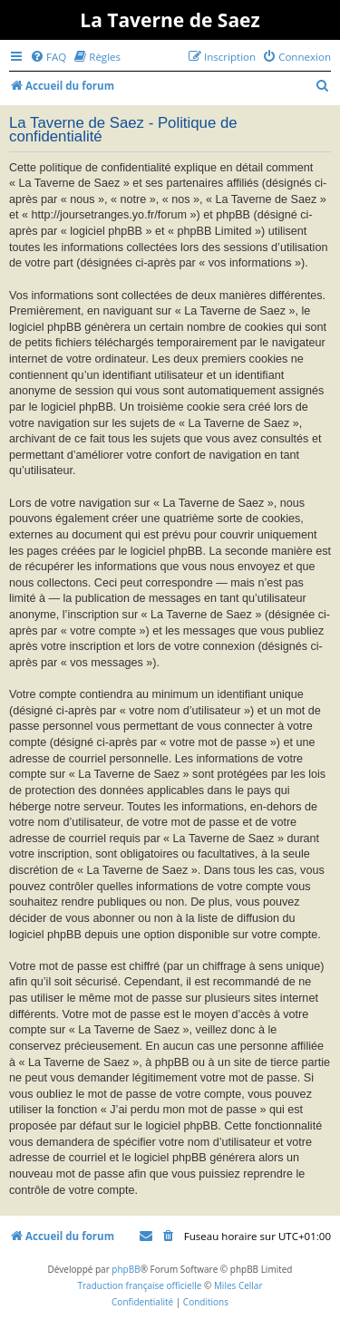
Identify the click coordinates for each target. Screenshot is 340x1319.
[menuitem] (48, 56)
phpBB (126, 1269)
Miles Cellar (238, 1285)
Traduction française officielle (139, 1285)
